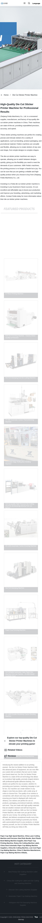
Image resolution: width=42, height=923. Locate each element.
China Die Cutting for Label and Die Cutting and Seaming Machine (23, 882)
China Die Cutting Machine (18, 848)
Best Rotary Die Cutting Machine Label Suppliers (23, 873)
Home (6, 95)
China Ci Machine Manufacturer (28, 850)
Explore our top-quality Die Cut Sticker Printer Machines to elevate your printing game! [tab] (20, 741)
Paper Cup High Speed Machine (12, 836)
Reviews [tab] (10, 756)
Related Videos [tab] (13, 750)
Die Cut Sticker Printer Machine (24, 95)
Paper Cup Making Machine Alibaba (13, 853)
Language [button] (36, 3)
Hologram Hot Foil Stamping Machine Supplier (23, 904)
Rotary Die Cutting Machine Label (26, 843)
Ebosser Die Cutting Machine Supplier (23, 890)
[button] (25, 3)
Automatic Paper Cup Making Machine (23, 896)
